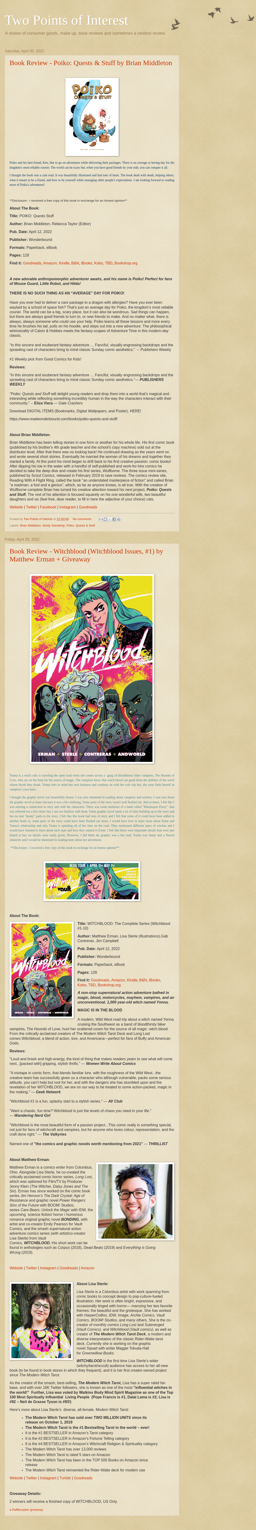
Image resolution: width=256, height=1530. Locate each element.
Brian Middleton (30, 525)
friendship (58, 525)
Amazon (87, 1268)
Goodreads (83, 1478)
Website (16, 1478)
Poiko (70, 525)
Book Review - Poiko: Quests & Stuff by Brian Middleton (91, 63)
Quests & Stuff (85, 525)
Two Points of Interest (66, 20)
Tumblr (65, 1478)
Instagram (48, 1478)
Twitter (31, 1478)
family (46, 525)
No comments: (83, 519)
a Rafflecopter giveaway (26, 1509)
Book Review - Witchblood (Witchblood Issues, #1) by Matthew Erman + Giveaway (86, 555)
